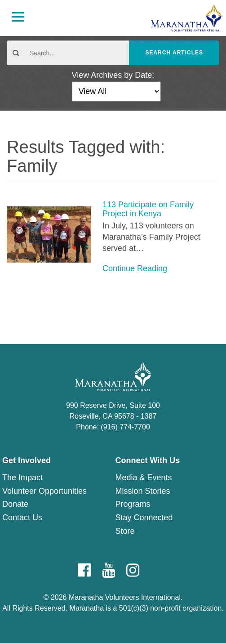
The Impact (22, 477)
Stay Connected (144, 517)
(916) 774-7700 (125, 427)
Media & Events (143, 477)
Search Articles (174, 52)
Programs (133, 504)
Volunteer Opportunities (44, 491)
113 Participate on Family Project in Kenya (148, 209)
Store (125, 531)
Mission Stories (142, 491)
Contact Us (22, 517)
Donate (15, 504)
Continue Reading (134, 268)
